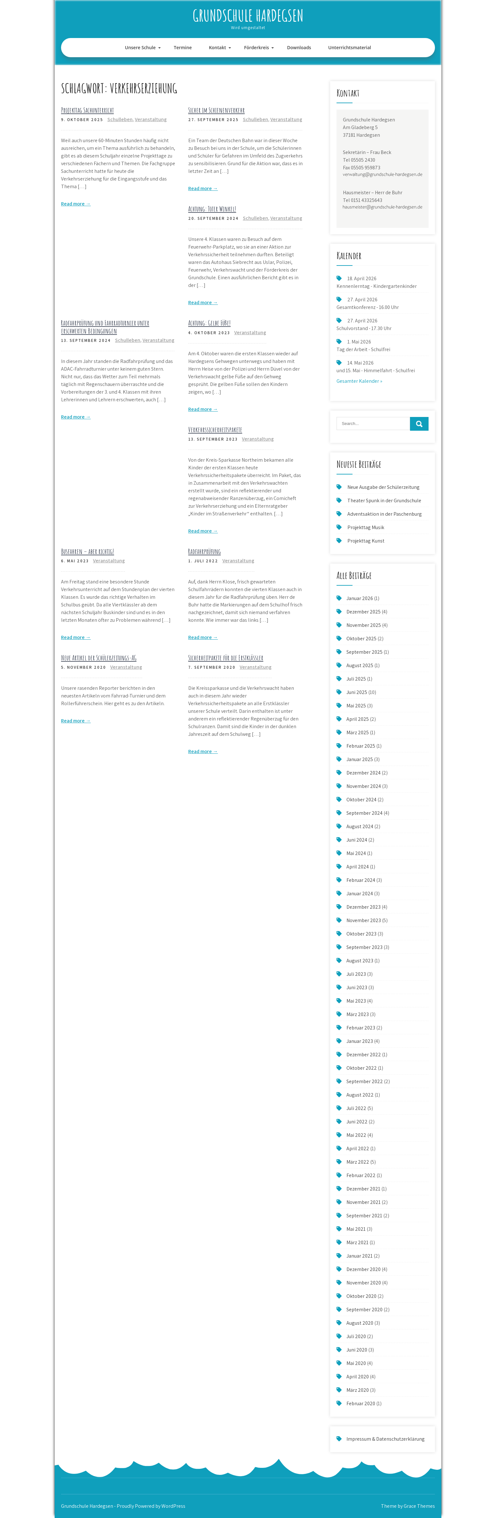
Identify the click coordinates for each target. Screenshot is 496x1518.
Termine (183, 47)
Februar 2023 (360, 1027)
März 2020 (357, 1390)
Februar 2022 (361, 1175)
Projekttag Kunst (365, 540)
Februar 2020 (360, 1403)
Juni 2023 (356, 987)
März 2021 (357, 1242)
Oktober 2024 (361, 799)
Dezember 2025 (363, 611)
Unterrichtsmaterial (349, 47)
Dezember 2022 (363, 1054)
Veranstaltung (151, 119)
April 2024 (357, 866)
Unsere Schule (140, 47)
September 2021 (364, 1215)
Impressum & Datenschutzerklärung (385, 1439)
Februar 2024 (360, 880)
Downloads (299, 47)
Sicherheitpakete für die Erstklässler (225, 657)
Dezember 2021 (363, 1188)
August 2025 (359, 665)
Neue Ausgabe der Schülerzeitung (383, 487)
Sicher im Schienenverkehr (216, 110)
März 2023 (357, 1014)
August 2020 (359, 1323)
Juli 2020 (356, 1336)
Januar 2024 (359, 893)
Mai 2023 (356, 1001)
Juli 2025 (356, 678)
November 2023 (363, 920)
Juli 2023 (356, 974)
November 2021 (363, 1202)
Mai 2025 (356, 705)
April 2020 (357, 1376)
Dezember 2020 (363, 1269)
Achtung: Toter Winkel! (212, 208)
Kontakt (217, 47)
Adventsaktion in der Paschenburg (385, 514)
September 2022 (364, 1081)
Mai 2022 (356, 1135)
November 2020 (363, 1282)
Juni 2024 (356, 839)
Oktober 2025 (361, 638)
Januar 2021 (359, 1255)
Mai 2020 (356, 1363)
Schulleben (120, 119)
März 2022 (357, 1162)
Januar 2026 (359, 598)
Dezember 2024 (363, 772)
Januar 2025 (359, 759)
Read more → (76, 203)
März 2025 (357, 732)
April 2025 (357, 719)
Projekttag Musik (365, 527)
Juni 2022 (357, 1121)
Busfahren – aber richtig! (87, 551)
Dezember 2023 (363, 907)
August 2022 (360, 1094)
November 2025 (363, 625)
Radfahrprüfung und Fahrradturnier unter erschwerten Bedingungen (105, 327)
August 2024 (359, 826)
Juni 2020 (356, 1349)
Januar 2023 (359, 1041)
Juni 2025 (356, 692)
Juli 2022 (356, 1108)
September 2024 (364, 813)
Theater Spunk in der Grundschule (384, 500)
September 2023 (364, 947)
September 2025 (364, 652)
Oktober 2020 (361, 1296)
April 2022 (357, 1148)
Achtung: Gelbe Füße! (209, 323)
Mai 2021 (356, 1229)
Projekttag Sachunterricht (87, 110)
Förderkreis (256, 47)
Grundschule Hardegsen (248, 15)
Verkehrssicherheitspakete (215, 429)
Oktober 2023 (361, 933)
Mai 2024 (356, 853)
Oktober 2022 (361, 1068)
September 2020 (364, 1309)
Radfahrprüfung (204, 551)
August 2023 (359, 960)
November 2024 (363, 786)
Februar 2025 (360, 746)
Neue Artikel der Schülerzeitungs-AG (98, 657)
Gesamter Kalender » (359, 381)
